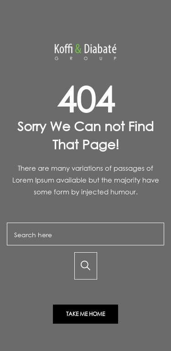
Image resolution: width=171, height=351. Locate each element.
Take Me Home (85, 314)
